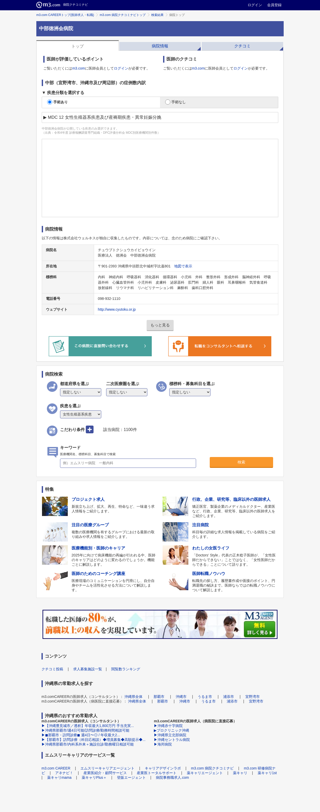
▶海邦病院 (163, 744)
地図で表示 (183, 266)
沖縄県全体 (133, 697)
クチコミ (242, 46)
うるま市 (205, 697)
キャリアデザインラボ (163, 768)
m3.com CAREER (55, 768)
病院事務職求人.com (172, 777)
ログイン (255, 5)
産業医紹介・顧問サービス (105, 773)
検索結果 (157, 15)
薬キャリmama (59, 777)
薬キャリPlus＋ (94, 777)
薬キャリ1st (267, 773)
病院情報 (160, 46)
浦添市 (228, 697)
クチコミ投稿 (52, 669)
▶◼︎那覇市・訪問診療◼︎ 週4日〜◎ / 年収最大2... (80, 735)
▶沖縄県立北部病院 (170, 735)
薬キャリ (240, 773)
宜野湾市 (252, 697)
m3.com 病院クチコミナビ (212, 768)
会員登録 (274, 5)
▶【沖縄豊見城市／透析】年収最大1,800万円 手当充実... (87, 726)
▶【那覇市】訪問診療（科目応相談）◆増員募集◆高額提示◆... (93, 740)
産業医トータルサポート (156, 773)
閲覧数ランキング (125, 669)
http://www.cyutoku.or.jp (117, 309)
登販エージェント (131, 777)
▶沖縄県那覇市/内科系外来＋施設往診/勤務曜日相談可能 (87, 744)
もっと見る (160, 325)
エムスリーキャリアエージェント (107, 768)
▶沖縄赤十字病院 (168, 726)
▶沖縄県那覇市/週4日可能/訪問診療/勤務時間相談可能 (85, 730)
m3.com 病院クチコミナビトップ (123, 15)
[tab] (77, 45)
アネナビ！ (64, 773)
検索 (241, 462)
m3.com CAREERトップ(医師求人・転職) (65, 15)
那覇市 (159, 697)
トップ (77, 46)
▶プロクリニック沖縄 (171, 730)
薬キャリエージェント (205, 773)
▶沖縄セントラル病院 (172, 740)
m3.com (78, 68)
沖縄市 (181, 697)
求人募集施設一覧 (87, 669)
